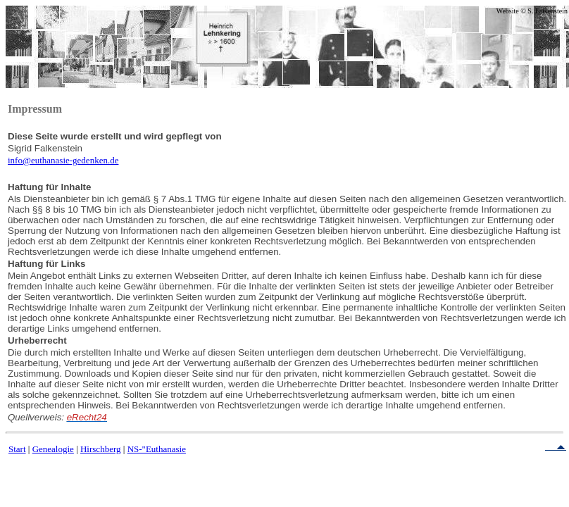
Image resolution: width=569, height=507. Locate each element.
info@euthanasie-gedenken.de (63, 160)
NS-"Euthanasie (156, 449)
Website (507, 11)
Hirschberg (100, 449)
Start (17, 449)
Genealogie (53, 449)
